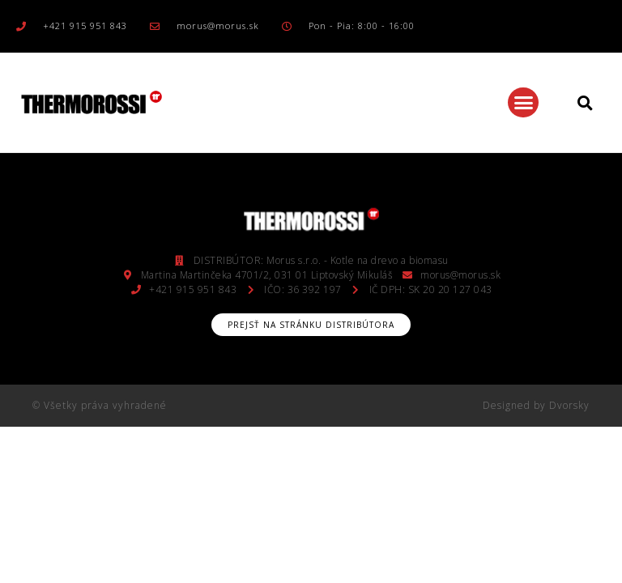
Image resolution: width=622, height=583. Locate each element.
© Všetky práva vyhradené (99, 405)
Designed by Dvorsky (536, 405)
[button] (523, 102)
